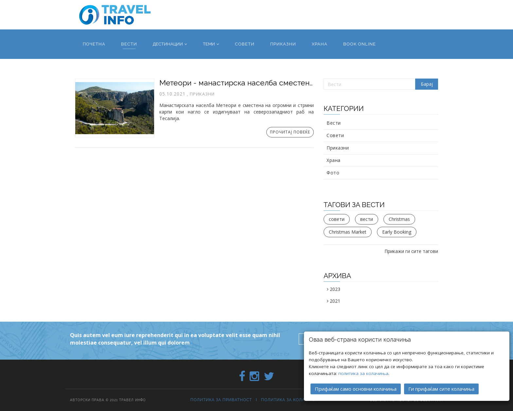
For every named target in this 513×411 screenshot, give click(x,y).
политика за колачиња (363, 373)
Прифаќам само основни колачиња (356, 388)
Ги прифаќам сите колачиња (441, 388)
